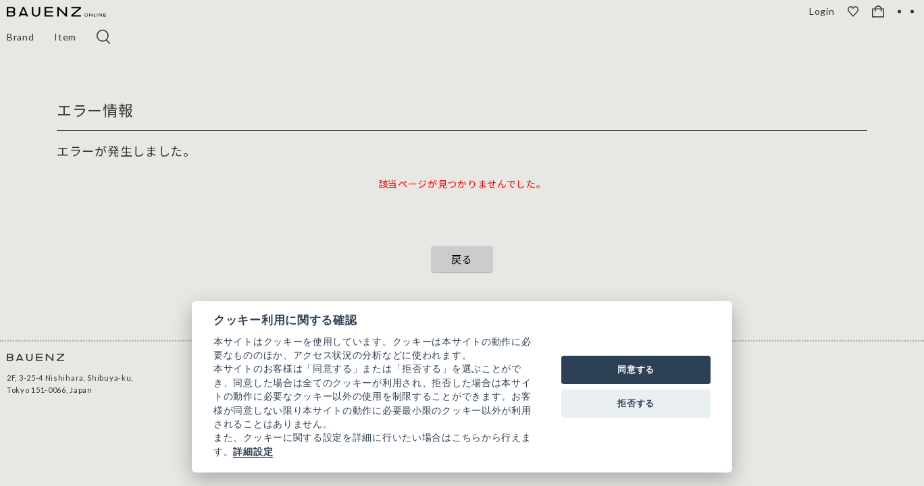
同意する (635, 369)
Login (823, 11)
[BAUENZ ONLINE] (56, 12)
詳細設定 (253, 451)
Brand (20, 37)
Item (66, 37)
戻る (461, 259)
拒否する (635, 403)
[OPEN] (906, 11)
